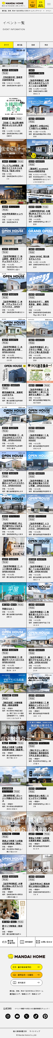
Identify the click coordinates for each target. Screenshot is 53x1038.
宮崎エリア (26, 994)
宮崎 (33, 45)
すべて (6, 45)
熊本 (46, 45)
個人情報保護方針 (20, 1031)
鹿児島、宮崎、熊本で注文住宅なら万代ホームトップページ (22, 11)
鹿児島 (19, 45)
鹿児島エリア (15, 994)
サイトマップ (35, 1031)
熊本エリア (36, 994)
